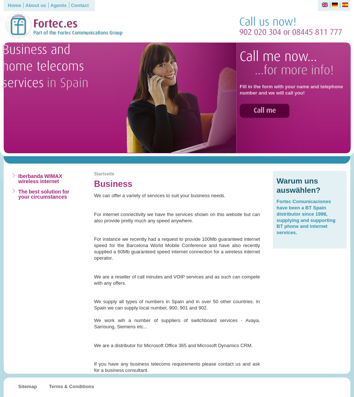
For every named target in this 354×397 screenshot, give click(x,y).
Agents (59, 5)
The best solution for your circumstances (43, 194)
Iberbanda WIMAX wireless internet (40, 179)
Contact (79, 5)
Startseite (104, 174)
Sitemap (27, 386)
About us (35, 5)
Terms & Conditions (71, 386)
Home (14, 5)
